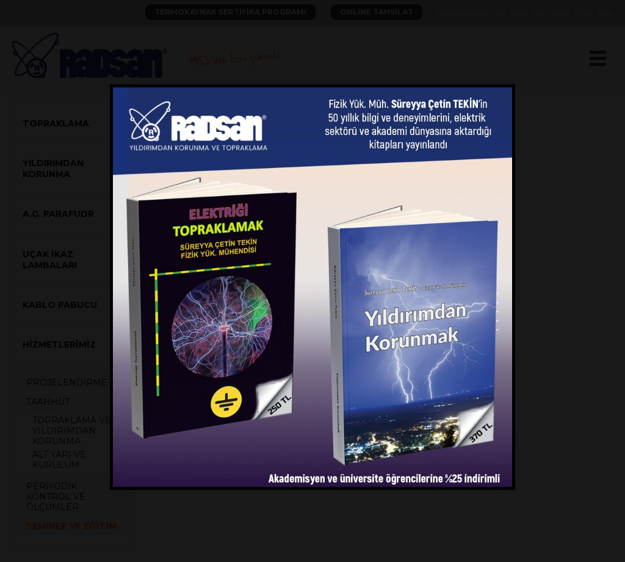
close (500, 89)
